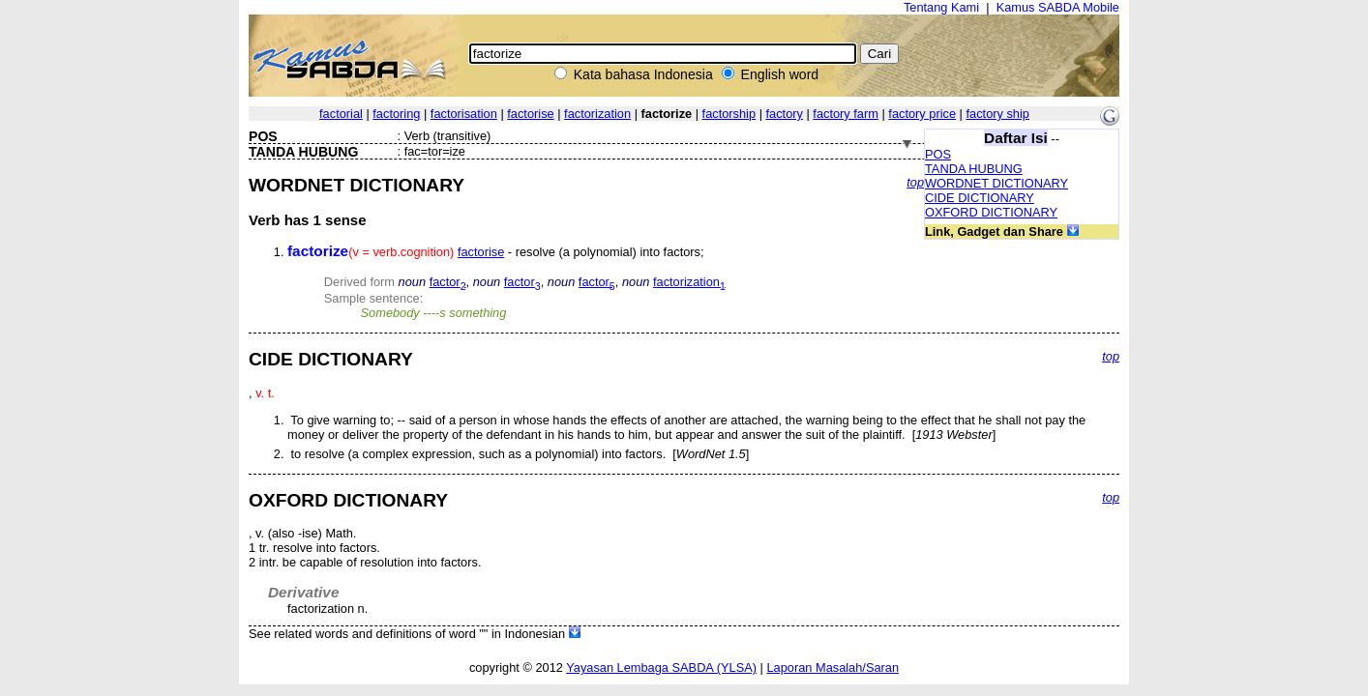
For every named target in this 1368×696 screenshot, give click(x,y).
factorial (341, 113)
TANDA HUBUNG (974, 168)
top (915, 182)
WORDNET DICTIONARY (996, 183)
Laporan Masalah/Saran (832, 667)
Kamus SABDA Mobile (1057, 7)
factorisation (464, 113)
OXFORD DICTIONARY (991, 212)
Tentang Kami (941, 7)
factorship (729, 113)
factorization (597, 113)
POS (938, 154)
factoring (396, 113)
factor (448, 282)
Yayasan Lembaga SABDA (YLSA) (661, 667)
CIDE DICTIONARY (979, 197)
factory (784, 113)
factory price (922, 113)
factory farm (845, 113)
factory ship (998, 113)
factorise (530, 113)
